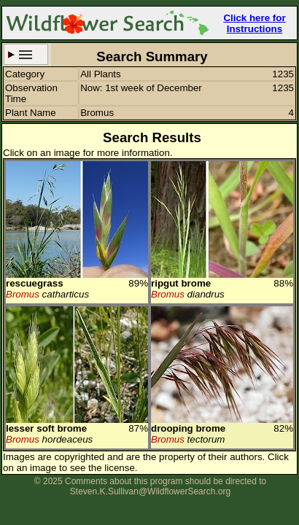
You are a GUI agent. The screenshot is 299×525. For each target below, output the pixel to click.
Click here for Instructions (254, 23)
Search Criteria (26, 54)
